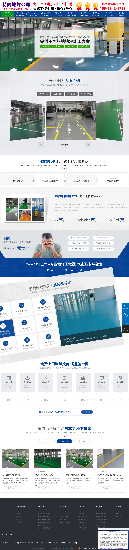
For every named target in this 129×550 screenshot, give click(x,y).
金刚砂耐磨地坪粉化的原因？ (12, 475)
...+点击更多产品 (82, 528)
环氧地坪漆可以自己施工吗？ (75, 475)
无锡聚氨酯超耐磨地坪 (44, 519)
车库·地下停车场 (86, 94)
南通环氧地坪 (6, 542)
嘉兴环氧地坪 (47, 542)
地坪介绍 (58, 14)
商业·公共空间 (57, 94)
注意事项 (18, 522)
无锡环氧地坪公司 (101, 513)
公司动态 (46, 441)
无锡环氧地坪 (56, 542)
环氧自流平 (81, 525)
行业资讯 (82, 441)
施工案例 (83, 14)
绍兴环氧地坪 (39, 542)
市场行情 (64, 441)
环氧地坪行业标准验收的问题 (44, 475)
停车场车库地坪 (33, 14)
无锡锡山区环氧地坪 (101, 516)
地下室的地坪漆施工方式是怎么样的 (109, 475)
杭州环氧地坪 (23, 542)
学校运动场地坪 (82, 516)
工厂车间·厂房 (43, 94)
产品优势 (18, 519)
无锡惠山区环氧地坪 (101, 519)
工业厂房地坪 (20, 14)
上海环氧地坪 (31, 542)
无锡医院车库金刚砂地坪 (45, 525)
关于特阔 (108, 14)
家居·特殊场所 (71, 94)
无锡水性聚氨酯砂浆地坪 (45, 528)
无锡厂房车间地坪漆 (43, 516)
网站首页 (7, 14)
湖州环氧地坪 (14, 542)
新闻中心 (96, 14)
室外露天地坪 (81, 513)
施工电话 (121, 14)
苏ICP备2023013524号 (71, 548)
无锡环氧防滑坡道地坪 (44, 522)
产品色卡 (18, 516)
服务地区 (70, 14)
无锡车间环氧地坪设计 (44, 513)
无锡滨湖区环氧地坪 (101, 522)
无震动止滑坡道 (45, 14)
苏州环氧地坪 (64, 542)
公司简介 (18, 513)
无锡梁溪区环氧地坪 (101, 525)
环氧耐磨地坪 (81, 522)
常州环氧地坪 (72, 542)
